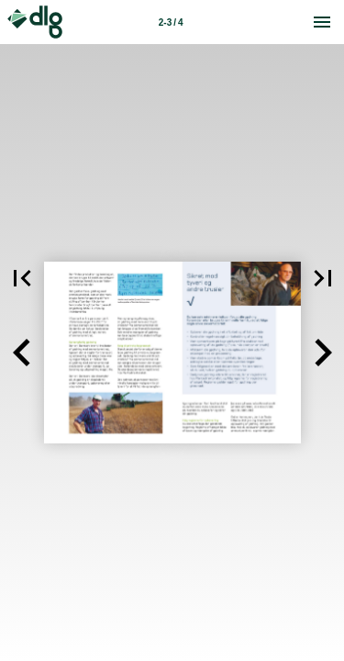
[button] (22, 352)
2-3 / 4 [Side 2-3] (171, 22)
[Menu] (322, 22)
